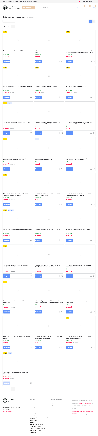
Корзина (53, 403)
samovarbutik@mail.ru (7, 411)
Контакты (15, 1)
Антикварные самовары (35, 405)
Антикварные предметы (35, 430)
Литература (33, 432)
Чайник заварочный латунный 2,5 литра (14, 50)
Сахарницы (32, 422)
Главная (4, 13)
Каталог (27, 8)
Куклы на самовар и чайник (36, 424)
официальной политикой (85, 403)
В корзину (7, 61)
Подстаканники (34, 420)
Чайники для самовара (35, 415)
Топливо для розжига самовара (37, 428)
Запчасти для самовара (35, 426)
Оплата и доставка (7, 1)
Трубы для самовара (35, 411)
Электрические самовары (36, 409)
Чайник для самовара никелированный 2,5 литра (17, 86)
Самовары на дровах (35, 403)
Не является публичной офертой (28, 1)
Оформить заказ (55, 405)
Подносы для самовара (35, 413)
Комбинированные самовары (37, 407)
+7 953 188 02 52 (86, 1)
